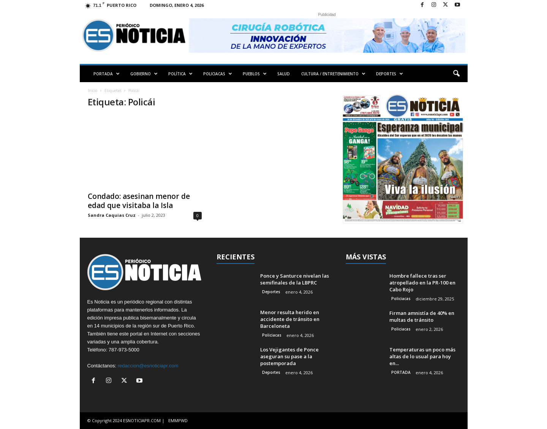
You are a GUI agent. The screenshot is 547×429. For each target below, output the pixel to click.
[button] (456, 73)
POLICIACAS (217, 73)
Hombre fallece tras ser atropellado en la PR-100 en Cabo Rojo (422, 282)
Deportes (271, 291)
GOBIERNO (144, 73)
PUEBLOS (255, 73)
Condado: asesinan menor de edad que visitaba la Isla (139, 200)
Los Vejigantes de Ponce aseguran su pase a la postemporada (289, 356)
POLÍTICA (180, 73)
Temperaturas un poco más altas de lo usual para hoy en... (422, 356)
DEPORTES (389, 73)
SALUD (283, 73)
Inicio (92, 90)
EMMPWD (178, 420)
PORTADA (106, 73)
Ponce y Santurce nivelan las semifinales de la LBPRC (294, 279)
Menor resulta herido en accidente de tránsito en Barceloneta (289, 319)
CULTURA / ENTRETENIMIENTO (333, 73)
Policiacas (271, 335)
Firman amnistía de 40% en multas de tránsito (421, 316)
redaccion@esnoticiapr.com (148, 366)
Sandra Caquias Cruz (112, 215)
